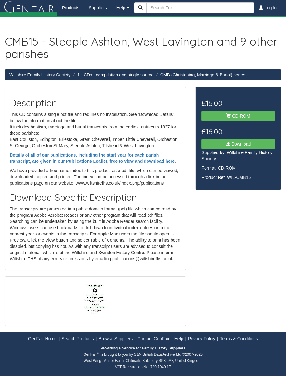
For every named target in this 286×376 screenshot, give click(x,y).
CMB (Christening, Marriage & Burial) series (202, 74)
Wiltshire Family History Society (39, 74)
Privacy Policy (201, 338)
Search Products (77, 338)
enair (28, 8)
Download (238, 144)
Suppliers (98, 7)
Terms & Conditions (239, 338)
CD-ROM (238, 115)
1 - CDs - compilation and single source (115, 74)
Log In (268, 7)
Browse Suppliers (116, 338)
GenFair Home (42, 338)
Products (70, 7)
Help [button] (123, 7)
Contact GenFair (154, 338)
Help (178, 338)
